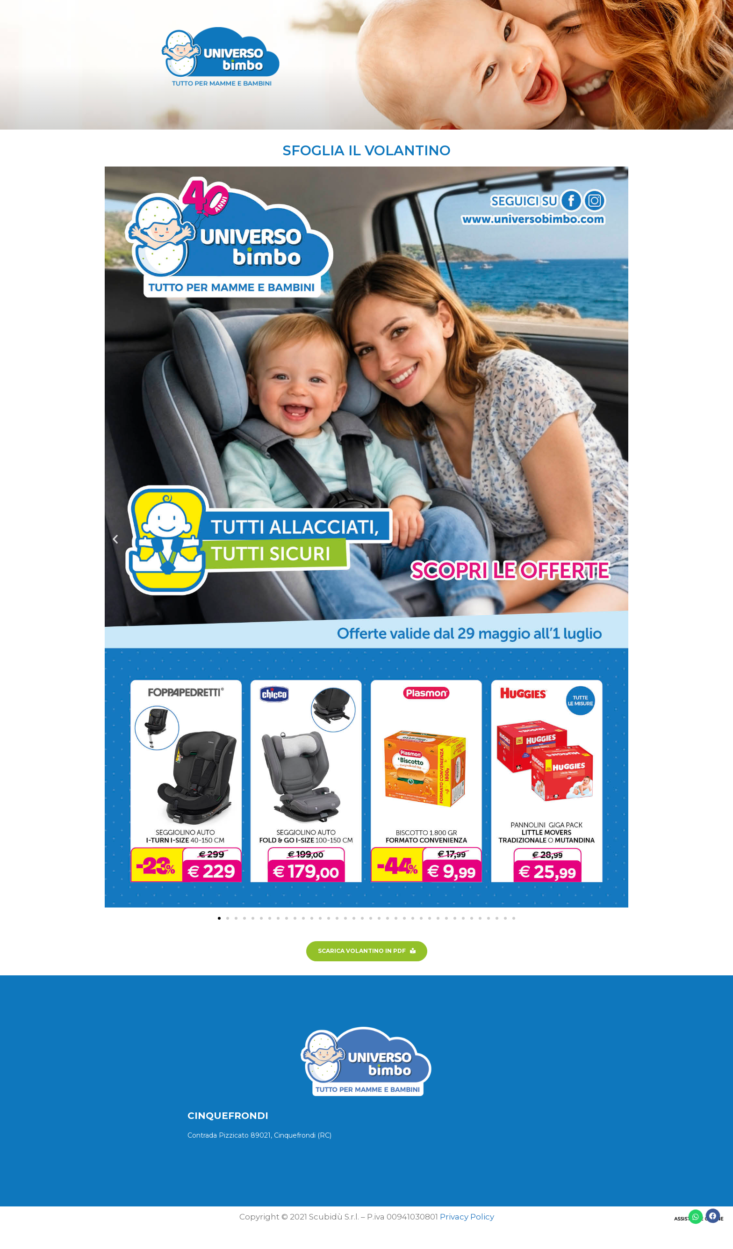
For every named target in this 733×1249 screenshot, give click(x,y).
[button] (115, 539)
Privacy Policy (467, 1216)
